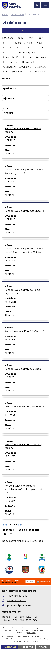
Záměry (41, 66)
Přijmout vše (10, 647)
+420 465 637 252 (17, 595)
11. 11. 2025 (10, 140)
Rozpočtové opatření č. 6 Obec (25, 368)
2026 (8, 52)
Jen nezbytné (27, 647)
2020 (29, 42)
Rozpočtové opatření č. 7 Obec (25, 331)
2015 (20, 38)
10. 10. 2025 (10, 301)
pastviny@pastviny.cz (19, 605)
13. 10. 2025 (10, 260)
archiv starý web (26, 52)
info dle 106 (12, 57)
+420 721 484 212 (16, 600)
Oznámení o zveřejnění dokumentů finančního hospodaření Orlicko (25, 250)
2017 (41, 38)
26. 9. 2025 (10, 339)
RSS (34, 30)
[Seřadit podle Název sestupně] (11, 78)
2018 (8, 42)
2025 (41, 47)
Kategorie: (8, 37)
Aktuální (9, 153)
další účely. (31, 633)
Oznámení (12, 62)
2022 (8, 47)
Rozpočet (28, 62)
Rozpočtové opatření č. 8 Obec (25, 210)
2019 (18, 42)
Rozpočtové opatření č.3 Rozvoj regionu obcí (23, 291)
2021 (39, 42)
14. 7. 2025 (10, 456)
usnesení (11, 66)
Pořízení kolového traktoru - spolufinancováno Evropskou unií (23, 489)
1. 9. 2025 (9, 377)
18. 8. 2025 (10, 415)
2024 (30, 47)
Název (6, 78)
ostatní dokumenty (35, 57)
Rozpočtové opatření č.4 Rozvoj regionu (23, 130)
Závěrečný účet (36, 71)
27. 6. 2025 (10, 501)
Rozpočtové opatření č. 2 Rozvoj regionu (23, 446)
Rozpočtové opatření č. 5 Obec (25, 406)
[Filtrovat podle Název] (25, 83)
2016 (30, 38)
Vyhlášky (26, 66)
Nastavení (42, 647)
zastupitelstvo (14, 71)
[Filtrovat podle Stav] (25, 112)
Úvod (5, 14)
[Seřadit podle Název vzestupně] (11, 77)
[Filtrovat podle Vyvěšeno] (25, 93)
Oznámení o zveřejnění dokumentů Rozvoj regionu (24, 171)
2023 (19, 47)
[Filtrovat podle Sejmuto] (25, 102)
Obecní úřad (17, 14)
